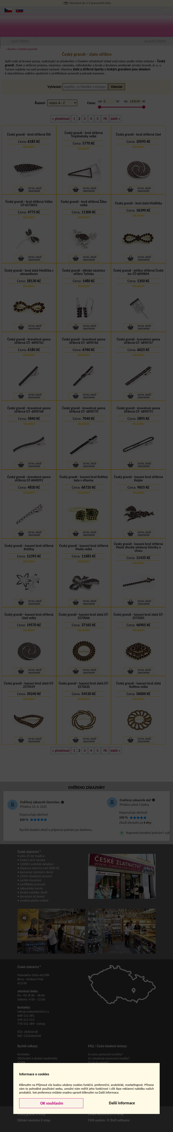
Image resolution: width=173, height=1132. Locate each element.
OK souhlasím (51, 1103)
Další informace (122, 1103)
